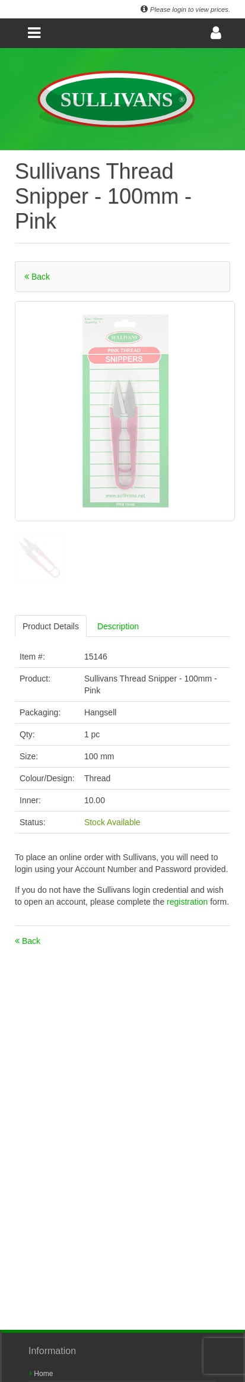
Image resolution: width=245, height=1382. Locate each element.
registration (188, 901)
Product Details (51, 626)
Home (41, 1374)
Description (118, 626)
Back (37, 276)
